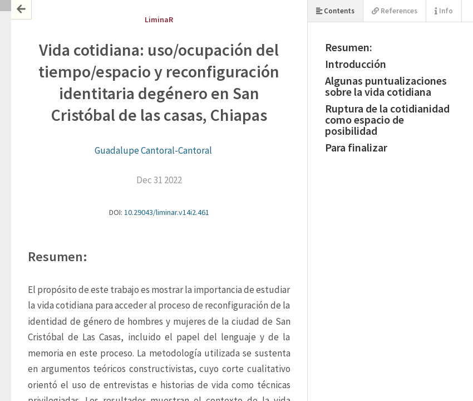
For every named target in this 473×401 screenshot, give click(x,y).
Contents (335, 11)
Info (444, 11)
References (394, 11)
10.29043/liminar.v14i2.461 (166, 212)
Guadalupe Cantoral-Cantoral (153, 150)
